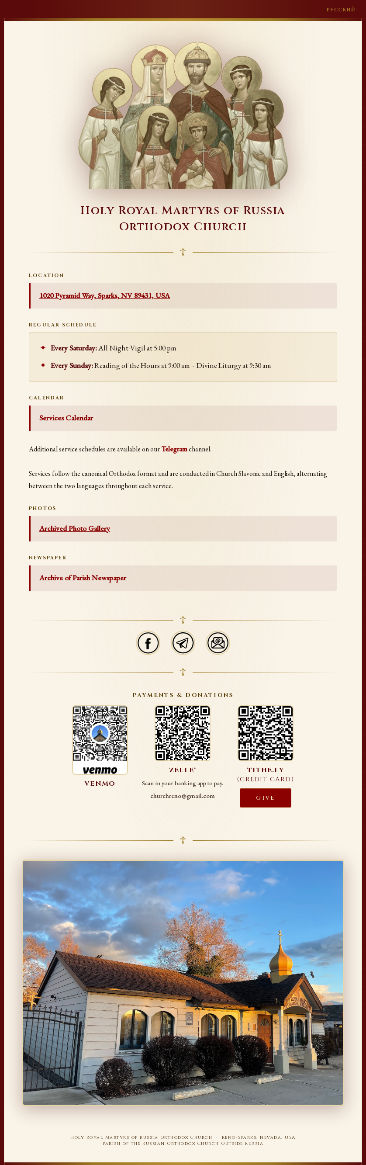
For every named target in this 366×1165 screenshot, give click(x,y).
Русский (341, 9)
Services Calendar (66, 418)
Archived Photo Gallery (74, 528)
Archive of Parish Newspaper (82, 577)
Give (265, 798)
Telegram (174, 449)
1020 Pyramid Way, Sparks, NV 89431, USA (104, 295)
